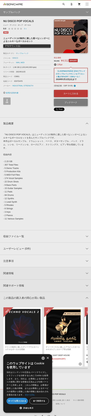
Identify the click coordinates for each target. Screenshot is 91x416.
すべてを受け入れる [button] (17, 400)
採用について (60, 404)
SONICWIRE (13, 4)
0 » (25, 29)
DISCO (15, 58)
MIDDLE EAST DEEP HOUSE (58, 355)
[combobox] (43, 358)
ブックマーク (70, 102)
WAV (18, 62)
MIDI (22, 62)
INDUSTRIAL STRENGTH (22, 86)
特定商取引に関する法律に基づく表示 (57, 400)
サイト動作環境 (78, 400)
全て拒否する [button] (39, 400)
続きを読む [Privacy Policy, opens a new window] (30, 394)
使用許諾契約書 (10, 93)
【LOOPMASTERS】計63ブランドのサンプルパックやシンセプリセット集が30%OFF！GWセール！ (70, 74)
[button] (28, 408)
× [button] (47, 358)
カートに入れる (70, 93)
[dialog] (27, 383)
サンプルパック (22, 53)
